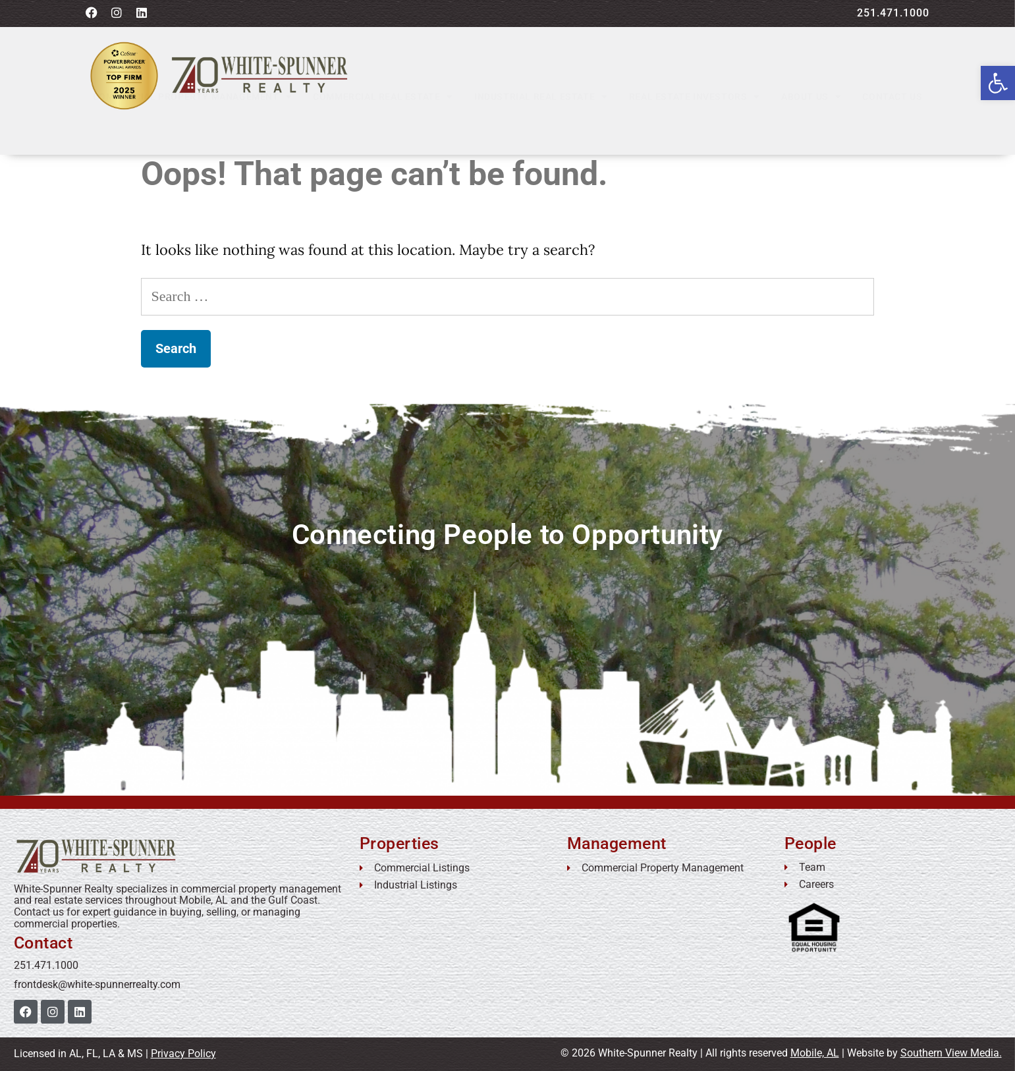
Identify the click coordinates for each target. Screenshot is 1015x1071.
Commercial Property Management (192, 126)
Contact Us (892, 126)
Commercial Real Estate (383, 126)
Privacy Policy (183, 1053)
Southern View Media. (951, 1053)
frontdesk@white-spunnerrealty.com (97, 984)
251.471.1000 (893, 13)
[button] (998, 83)
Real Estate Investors (694, 126)
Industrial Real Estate (541, 126)
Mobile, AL (814, 1053)
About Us (811, 126)
